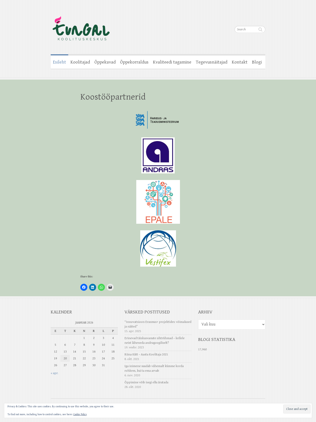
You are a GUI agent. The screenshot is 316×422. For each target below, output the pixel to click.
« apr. (54, 373)
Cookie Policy (80, 414)
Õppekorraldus (134, 62)
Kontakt (240, 62)
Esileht (59, 62)
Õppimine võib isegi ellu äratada (146, 382)
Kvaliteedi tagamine (172, 62)
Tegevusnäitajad (211, 62)
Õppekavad (105, 62)
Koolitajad (80, 62)
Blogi (257, 62)
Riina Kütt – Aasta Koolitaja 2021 (146, 354)
